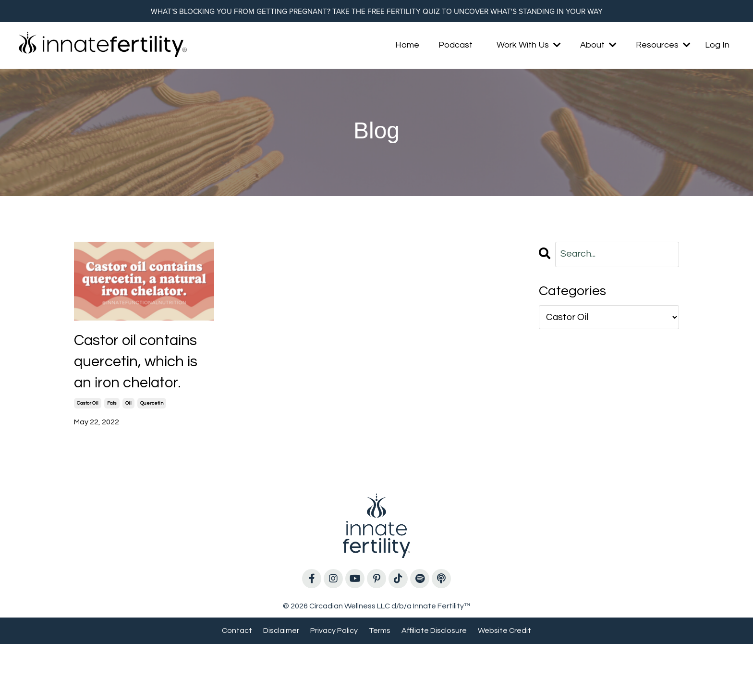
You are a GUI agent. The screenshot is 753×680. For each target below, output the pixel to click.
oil (128, 439)
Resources (663, 46)
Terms (379, 666)
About (598, 46)
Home (407, 46)
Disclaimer (281, 666)
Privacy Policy (334, 666)
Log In (717, 46)
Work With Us (529, 46)
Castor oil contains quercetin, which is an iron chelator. (143, 380)
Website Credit (504, 666)
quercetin (151, 439)
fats (112, 439)
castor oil (87, 439)
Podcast (455, 46)
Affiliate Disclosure (434, 666)
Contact (237, 666)
